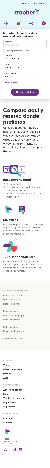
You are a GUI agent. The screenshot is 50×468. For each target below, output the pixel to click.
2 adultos (9, 76)
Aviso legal (7, 444)
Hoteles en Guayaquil (13, 315)
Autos (6, 378)
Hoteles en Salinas (12, 327)
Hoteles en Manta (11, 319)
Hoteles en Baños (11, 303)
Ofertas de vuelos (12, 369)
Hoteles (7, 373)
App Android (9, 402)
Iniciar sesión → (39, 3)
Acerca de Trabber (13, 389)
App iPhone (9, 406)
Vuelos (7, 365)
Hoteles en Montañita (13, 331)
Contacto (8, 418)
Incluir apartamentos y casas (17, 51)
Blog (5, 394)
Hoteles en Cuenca (12, 299)
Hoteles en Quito (11, 311)
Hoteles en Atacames (13, 295)
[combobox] (25, 43)
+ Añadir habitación (10, 82)
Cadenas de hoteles (12, 338)
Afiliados (8, 422)
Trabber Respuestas (14, 398)
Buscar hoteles (25, 92)
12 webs (30, 33)
